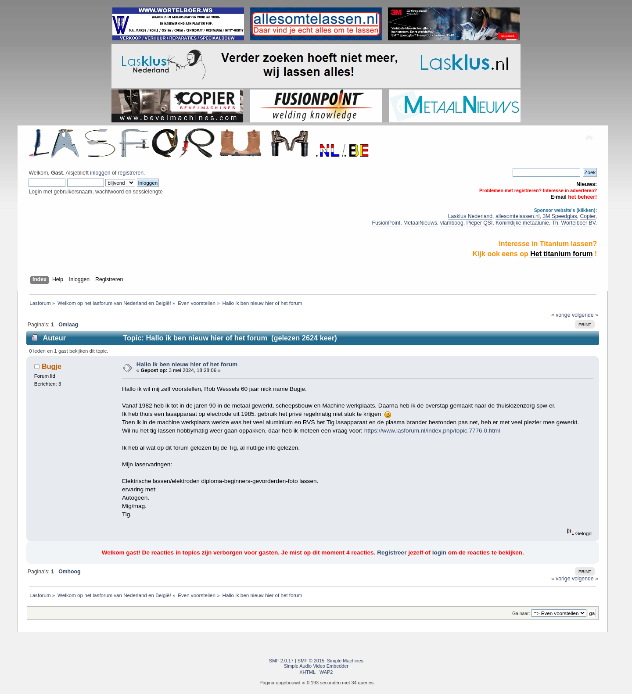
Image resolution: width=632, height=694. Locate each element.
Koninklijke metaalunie (522, 223)
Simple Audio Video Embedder (316, 666)
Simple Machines (345, 660)
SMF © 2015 (311, 660)
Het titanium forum (561, 254)
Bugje (51, 366)
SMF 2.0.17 (281, 660)
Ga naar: (521, 613)
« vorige (561, 315)
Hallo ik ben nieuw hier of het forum (186, 364)
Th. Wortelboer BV (574, 223)
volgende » (585, 315)
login (439, 552)
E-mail (558, 197)
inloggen (100, 173)
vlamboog (451, 223)
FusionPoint (386, 223)
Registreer (391, 552)
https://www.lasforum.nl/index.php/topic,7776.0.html (432, 430)
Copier (587, 216)
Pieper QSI (480, 223)
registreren (131, 173)
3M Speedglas (559, 216)
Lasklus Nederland (470, 216)
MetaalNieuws (420, 223)
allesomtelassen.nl (518, 216)
